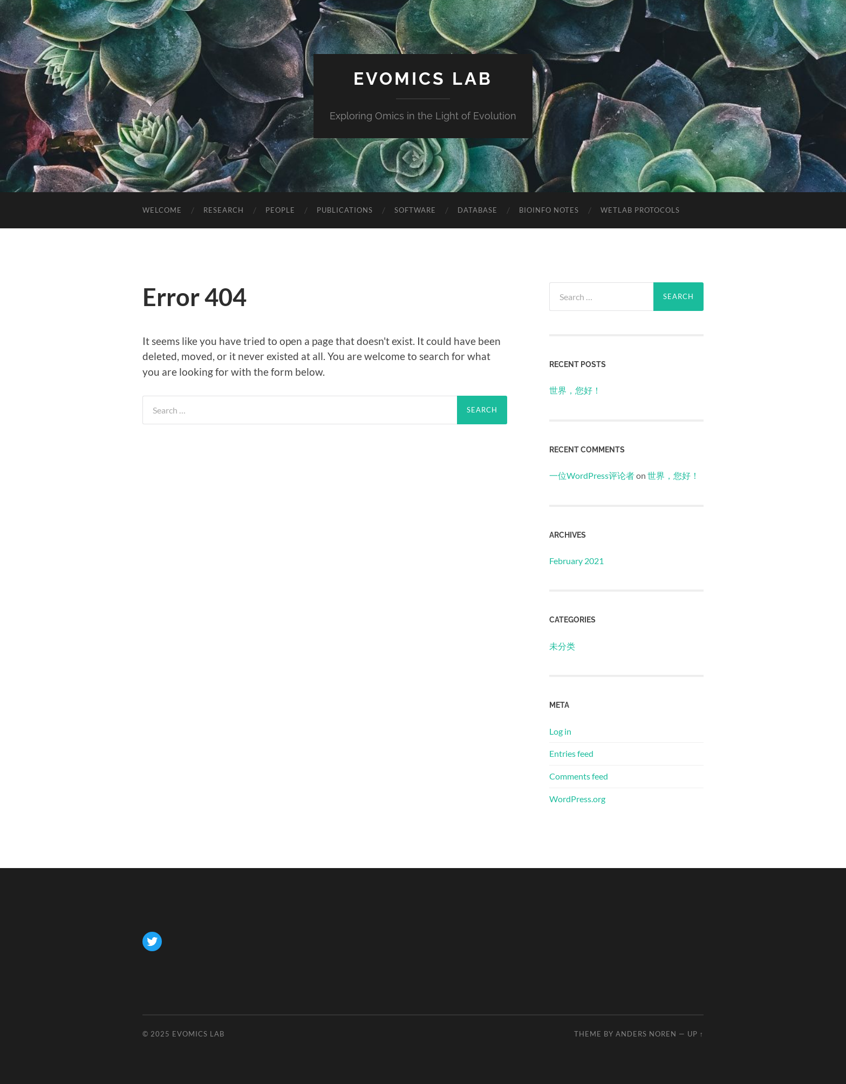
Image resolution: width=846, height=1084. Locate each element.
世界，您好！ (575, 390)
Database (477, 210)
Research (223, 210)
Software (415, 210)
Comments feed (578, 776)
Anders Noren (646, 1033)
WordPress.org (577, 799)
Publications (345, 210)
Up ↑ (695, 1033)
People (280, 210)
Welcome (162, 210)
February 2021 (576, 560)
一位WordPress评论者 (591, 475)
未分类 (562, 646)
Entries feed (571, 753)
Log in (560, 731)
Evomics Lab (423, 79)
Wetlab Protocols (640, 210)
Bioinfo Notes (549, 210)
